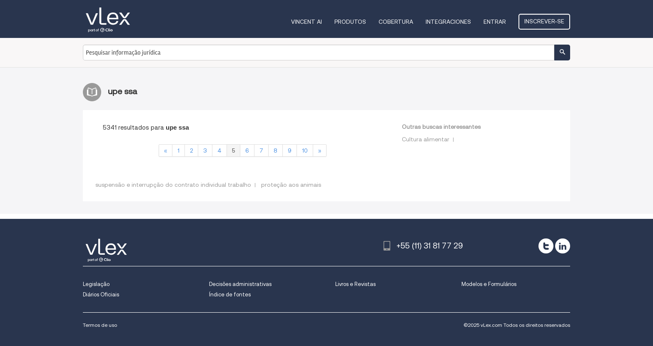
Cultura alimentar (425, 139)
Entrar (495, 21)
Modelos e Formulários (488, 284)
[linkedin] (562, 245)
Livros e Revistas (355, 284)
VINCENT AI (306, 21)
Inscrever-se (544, 21)
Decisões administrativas (240, 284)
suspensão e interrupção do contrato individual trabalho (173, 184)
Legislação (96, 284)
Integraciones (448, 21)
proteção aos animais (291, 184)
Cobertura (396, 21)
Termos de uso (100, 325)
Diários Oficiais (101, 294)
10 (305, 150)
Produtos (350, 21)
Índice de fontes (230, 294)
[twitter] (545, 245)
